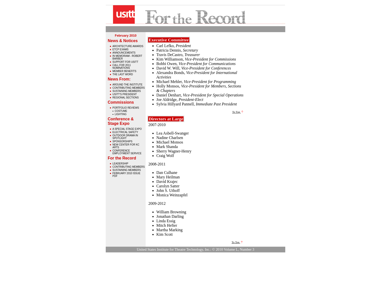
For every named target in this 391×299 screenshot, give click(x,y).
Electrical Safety (125, 132)
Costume (121, 111)
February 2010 (126, 35)
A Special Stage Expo (127, 129)
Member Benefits (124, 71)
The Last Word (122, 74)
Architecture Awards (127, 46)
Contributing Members (128, 87)
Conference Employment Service (126, 152)
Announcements (123, 52)
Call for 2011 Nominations (121, 66)
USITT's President (124, 94)
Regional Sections (125, 97)
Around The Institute (127, 84)
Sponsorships (122, 141)
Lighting (120, 114)
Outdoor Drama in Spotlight (125, 137)
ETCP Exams (120, 49)
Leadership (120, 163)
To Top (237, 111)
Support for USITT (125, 62)
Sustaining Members (126, 91)
